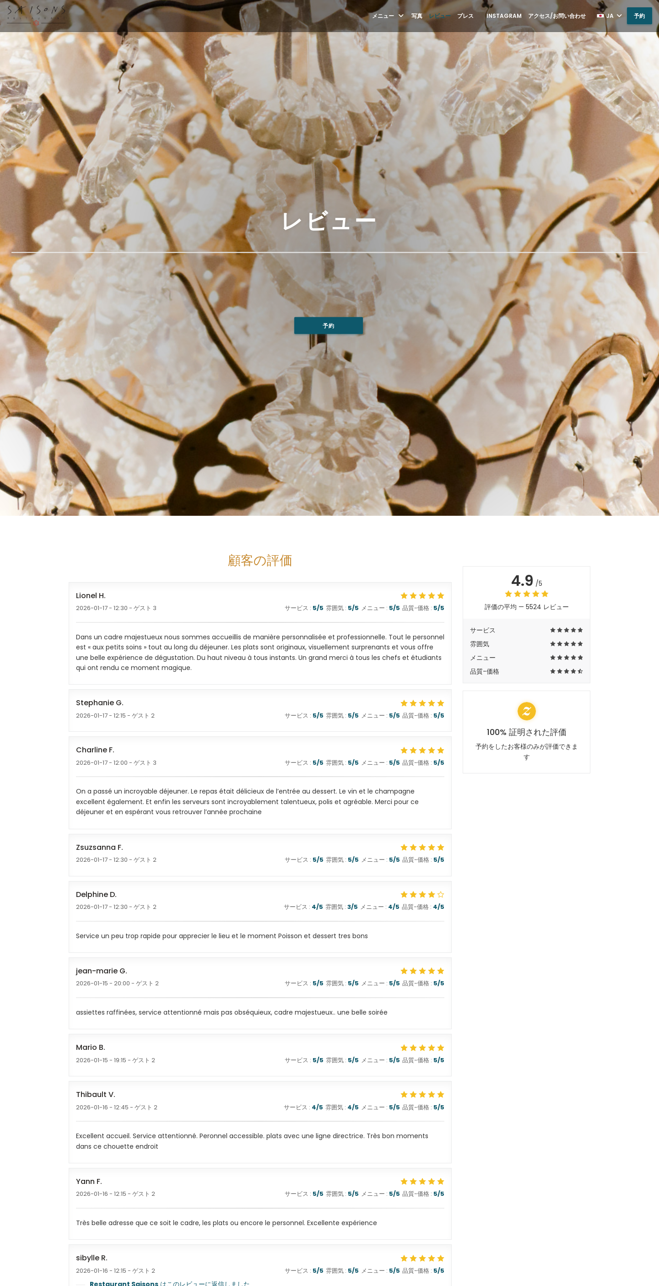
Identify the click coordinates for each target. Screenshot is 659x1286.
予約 (639, 16)
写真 (416, 16)
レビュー (440, 16)
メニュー (388, 16)
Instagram (504, 16)
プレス (465, 16)
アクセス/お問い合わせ (557, 16)
